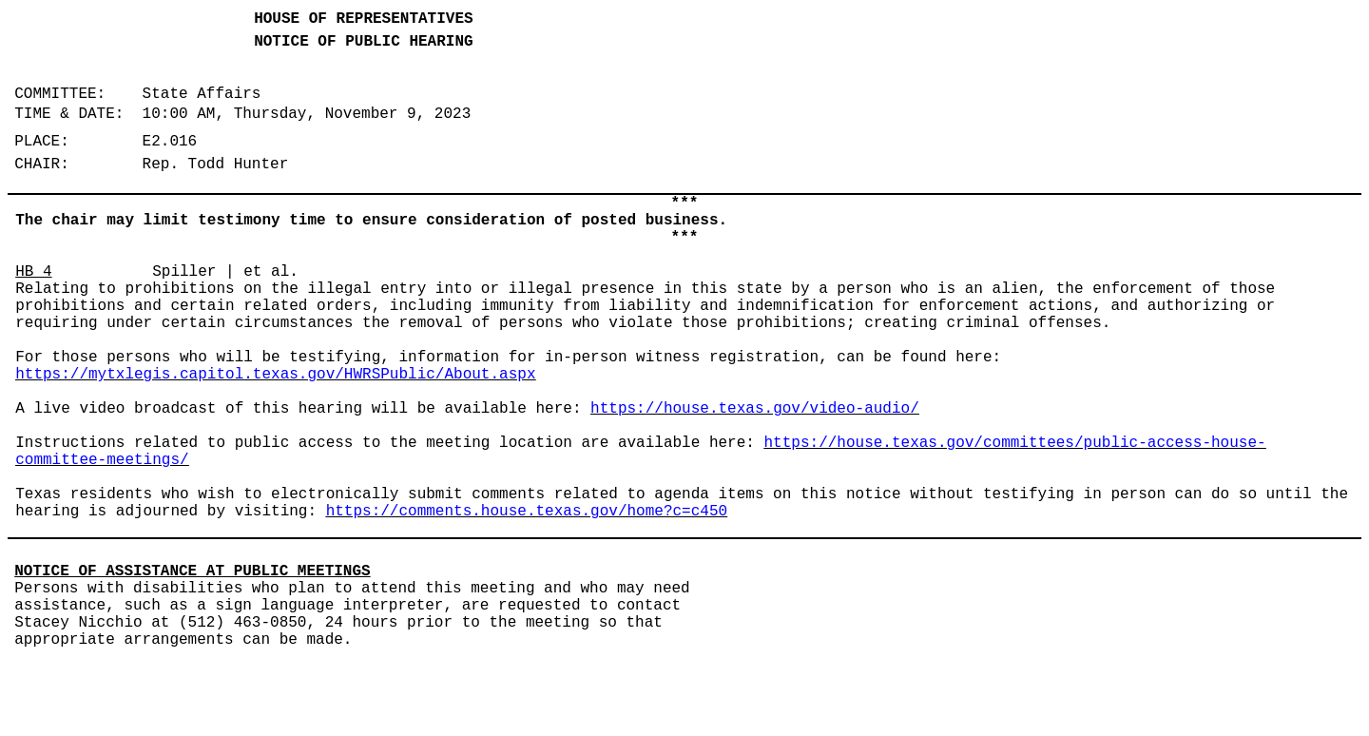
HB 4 (33, 272)
